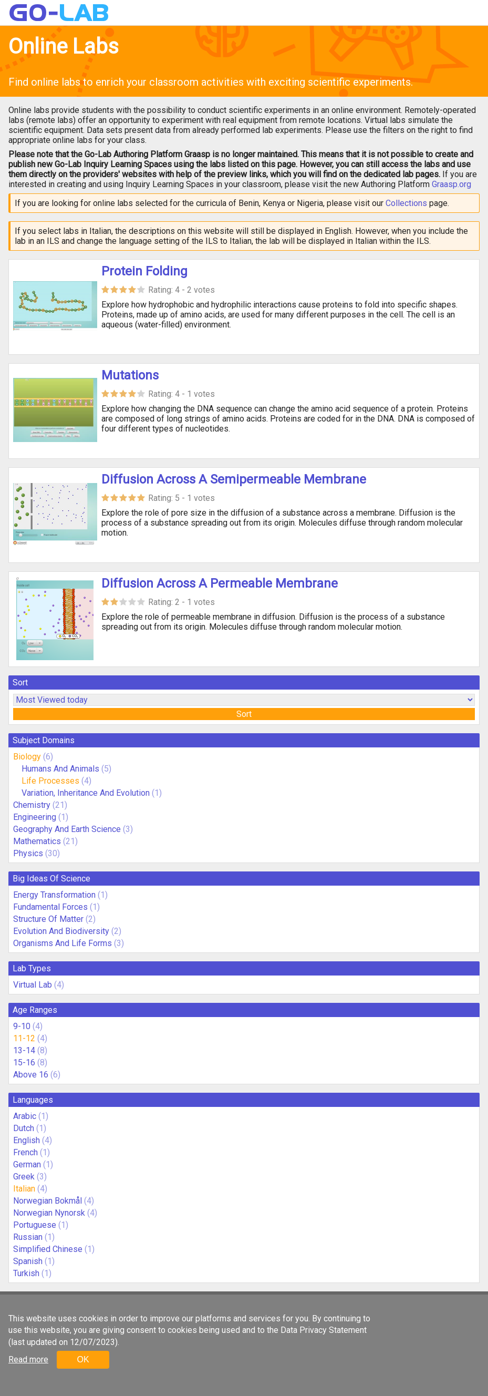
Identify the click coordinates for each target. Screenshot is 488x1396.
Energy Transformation (54, 895)
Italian (24, 1189)
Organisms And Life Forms (62, 943)
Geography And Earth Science (67, 829)
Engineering (34, 817)
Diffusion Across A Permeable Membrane (219, 583)
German (27, 1164)
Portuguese (34, 1225)
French (25, 1152)
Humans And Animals (60, 769)
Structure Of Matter (48, 919)
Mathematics (37, 841)
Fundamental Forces (50, 907)
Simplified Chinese (47, 1249)
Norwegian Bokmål (47, 1201)
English (26, 1140)
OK (83, 1359)
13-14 (24, 1050)
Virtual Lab (32, 985)
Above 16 (30, 1075)
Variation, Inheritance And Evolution (86, 793)
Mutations (130, 375)
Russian (28, 1237)
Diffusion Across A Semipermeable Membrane (233, 479)
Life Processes (50, 781)
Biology (27, 757)
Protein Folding (144, 271)
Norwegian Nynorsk (49, 1213)
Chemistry (31, 805)
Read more (28, 1359)
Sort (244, 714)
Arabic (24, 1116)
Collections (406, 203)
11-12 (24, 1038)
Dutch (23, 1128)
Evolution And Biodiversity (61, 931)
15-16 (24, 1062)
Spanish (28, 1261)
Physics (28, 853)
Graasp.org (451, 184)
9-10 (21, 1026)
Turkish (26, 1273)
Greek (24, 1177)
